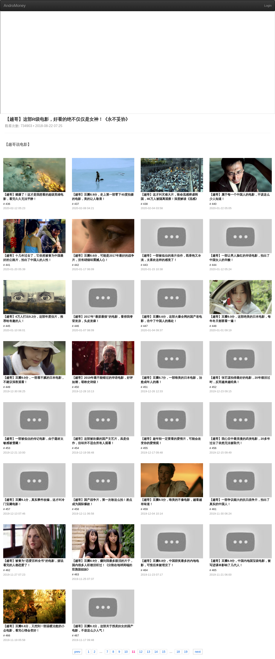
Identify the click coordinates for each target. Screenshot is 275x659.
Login (268, 5)
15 (163, 651)
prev (77, 651)
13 (148, 651)
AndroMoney (15, 5)
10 (126, 651)
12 (141, 651)
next (197, 651)
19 (186, 651)
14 (156, 651)
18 (178, 651)
